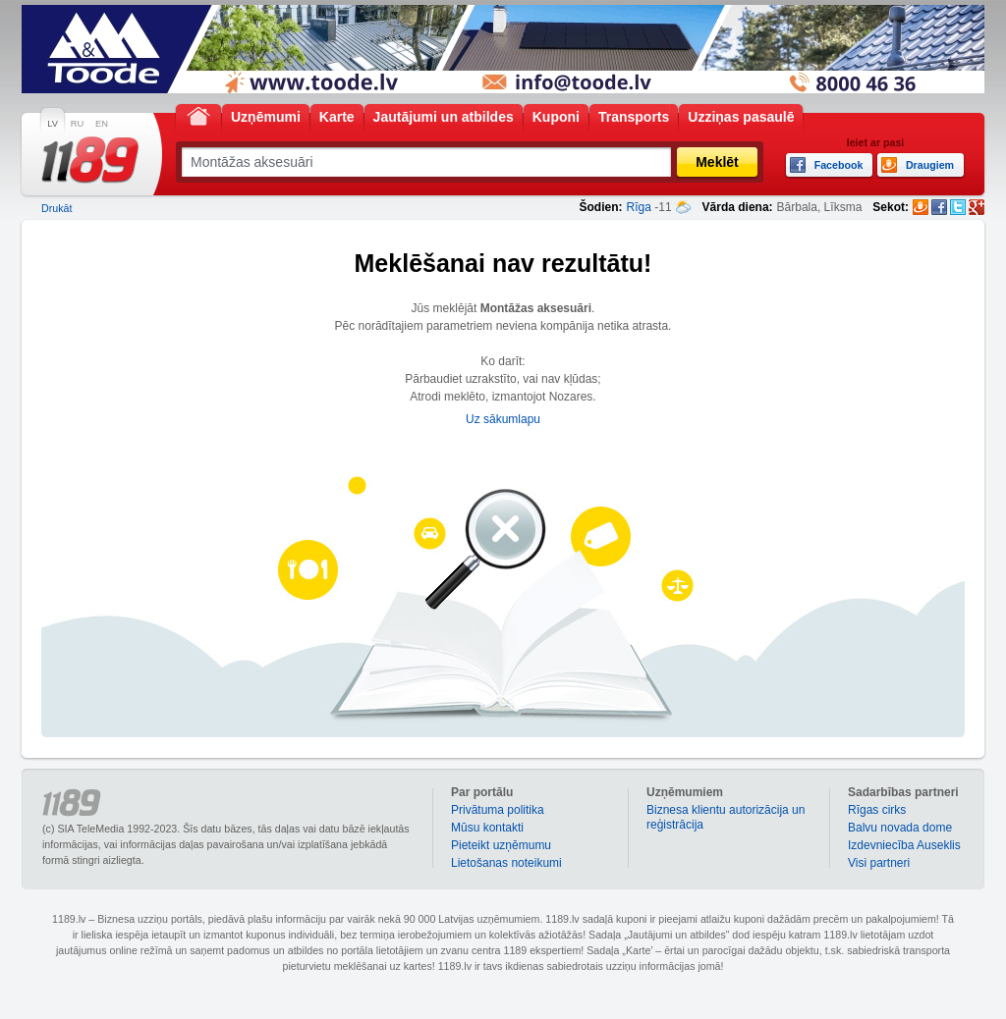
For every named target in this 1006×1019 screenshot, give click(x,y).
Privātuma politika (497, 810)
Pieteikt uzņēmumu (501, 845)
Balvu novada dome (900, 827)
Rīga (639, 207)
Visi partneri (879, 863)
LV (52, 124)
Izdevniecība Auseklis (904, 845)
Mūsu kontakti (487, 827)
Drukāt (56, 208)
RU (77, 124)
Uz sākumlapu (503, 419)
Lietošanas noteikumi (506, 863)
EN (101, 124)
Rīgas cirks (877, 810)
